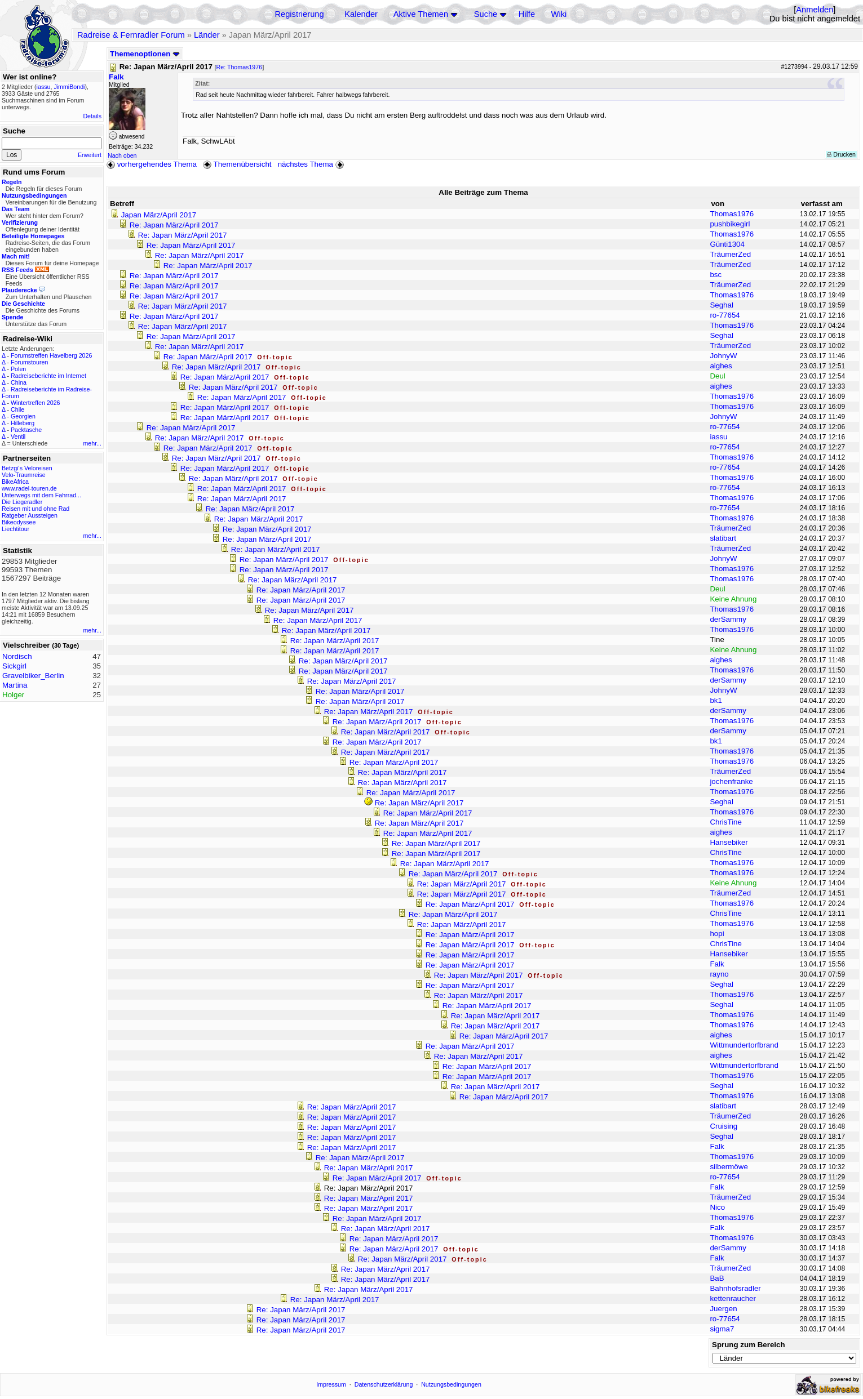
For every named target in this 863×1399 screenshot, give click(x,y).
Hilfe (527, 14)
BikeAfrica (15, 481)
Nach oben (122, 155)
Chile (17, 409)
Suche (486, 14)
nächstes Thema (312, 164)
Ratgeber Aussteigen (29, 515)
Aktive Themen (420, 14)
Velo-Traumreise (24, 474)
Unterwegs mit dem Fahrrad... (41, 495)
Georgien (23, 416)
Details (92, 116)
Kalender (361, 14)
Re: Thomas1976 (239, 67)
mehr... (92, 443)
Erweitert (89, 155)
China (18, 382)
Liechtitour (15, 528)
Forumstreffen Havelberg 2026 (51, 355)
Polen (18, 369)
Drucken (841, 154)
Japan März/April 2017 (158, 215)
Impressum (331, 1384)
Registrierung (299, 14)
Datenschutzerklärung (384, 1384)
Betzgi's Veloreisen (27, 468)
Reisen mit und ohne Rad (35, 508)
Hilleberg (22, 423)
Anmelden (814, 9)
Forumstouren (29, 362)
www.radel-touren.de (29, 488)
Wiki (559, 14)
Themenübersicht (237, 164)
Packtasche (26, 429)
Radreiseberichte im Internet (48, 375)
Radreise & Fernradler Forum (131, 34)
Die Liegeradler (22, 501)
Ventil (18, 436)
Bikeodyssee (19, 522)
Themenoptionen (145, 54)
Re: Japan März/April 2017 (174, 225)
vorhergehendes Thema (152, 164)
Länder (207, 34)
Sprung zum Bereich (748, 1344)
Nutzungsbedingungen (451, 1384)
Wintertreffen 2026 (35, 402)
